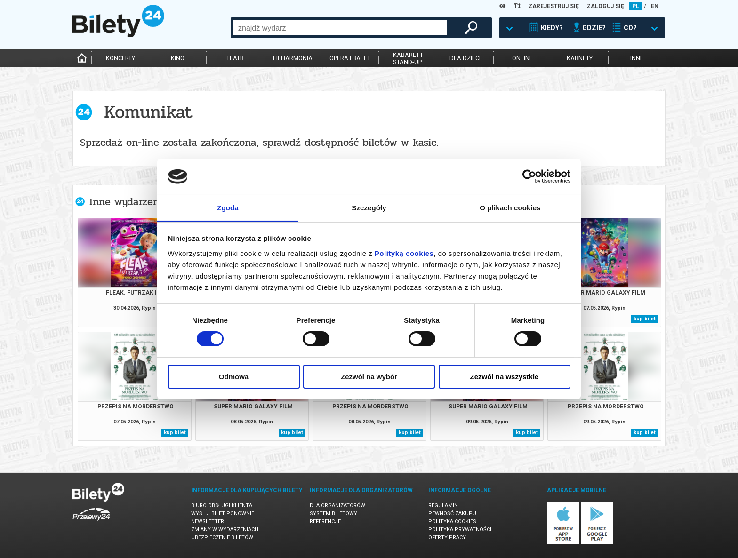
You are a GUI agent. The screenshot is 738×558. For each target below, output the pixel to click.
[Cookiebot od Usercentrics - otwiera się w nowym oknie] (529, 176)
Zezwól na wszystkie (504, 377)
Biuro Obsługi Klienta (221, 505)
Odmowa (234, 377)
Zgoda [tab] (228, 208)
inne (636, 58)
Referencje (325, 521)
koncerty (120, 58)
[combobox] (340, 27)
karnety (580, 58)
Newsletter (207, 521)
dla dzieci (465, 58)
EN (654, 6)
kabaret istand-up (407, 58)
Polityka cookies (452, 521)
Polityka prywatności (459, 529)
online (522, 58)
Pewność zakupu (452, 513)
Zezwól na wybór (369, 377)
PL (635, 6)
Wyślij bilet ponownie (222, 513)
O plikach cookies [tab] (510, 208)
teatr (235, 58)
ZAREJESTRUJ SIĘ (554, 6)
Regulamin (443, 505)
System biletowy (333, 513)
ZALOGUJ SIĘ (605, 6)
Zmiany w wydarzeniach (224, 529)
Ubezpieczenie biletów (222, 537)
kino (177, 58)
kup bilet (645, 319)
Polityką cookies (404, 253)
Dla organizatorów (337, 505)
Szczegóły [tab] (369, 208)
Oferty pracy (447, 537)
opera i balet (349, 58)
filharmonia (293, 58)
